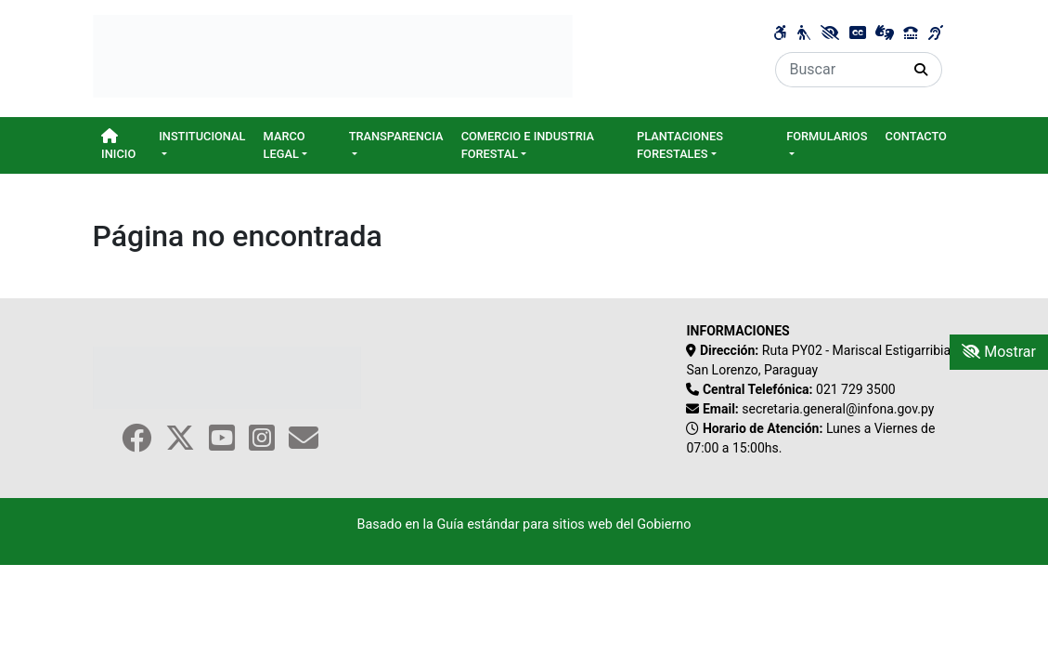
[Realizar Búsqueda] (921, 69)
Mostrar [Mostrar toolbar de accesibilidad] (999, 352)
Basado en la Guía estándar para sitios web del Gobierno (523, 524)
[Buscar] (838, 69)
